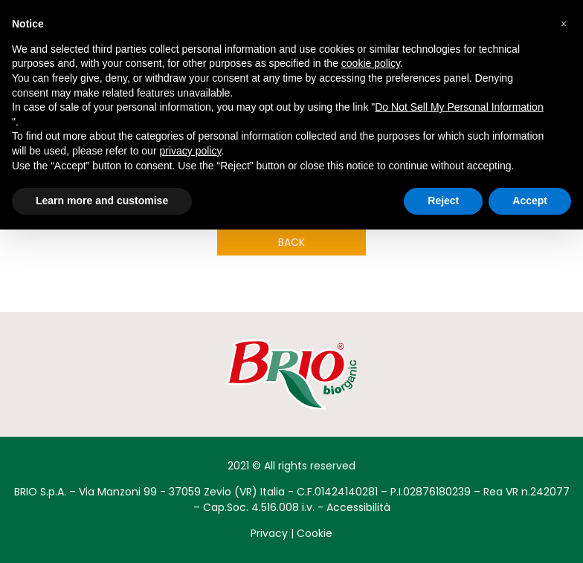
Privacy (269, 533)
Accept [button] (529, 200)
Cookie (314, 533)
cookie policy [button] (370, 63)
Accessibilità (358, 507)
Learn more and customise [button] (102, 200)
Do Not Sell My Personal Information (459, 107)
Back (291, 242)
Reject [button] (443, 200)
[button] (564, 24)
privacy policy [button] (190, 151)
